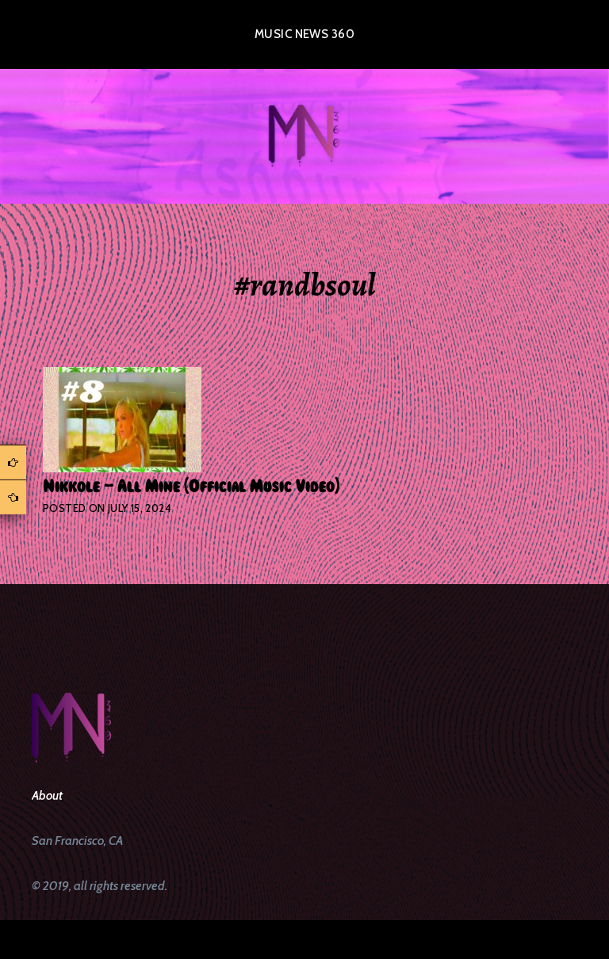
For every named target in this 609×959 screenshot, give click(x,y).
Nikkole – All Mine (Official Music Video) (191, 487)
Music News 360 (304, 34)
